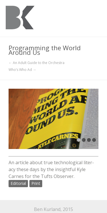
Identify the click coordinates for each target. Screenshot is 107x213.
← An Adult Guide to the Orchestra (36, 62)
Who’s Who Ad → (22, 69)
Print (35, 183)
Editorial (18, 183)
